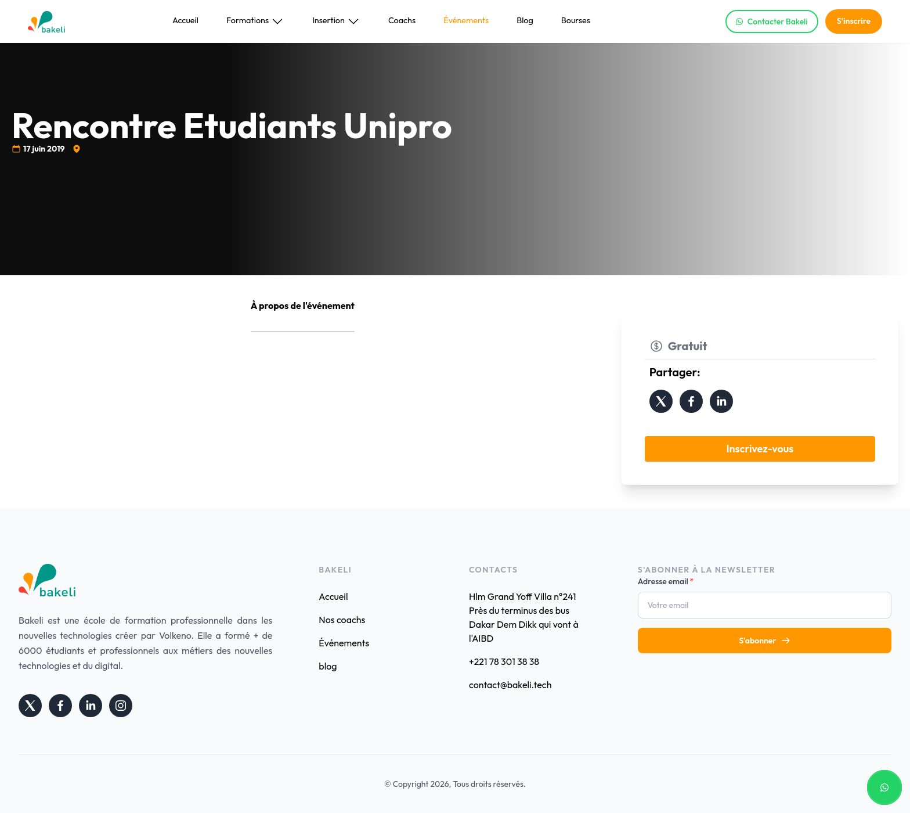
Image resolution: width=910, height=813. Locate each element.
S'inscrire (854, 21)
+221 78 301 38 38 (504, 661)
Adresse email (666, 581)
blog (328, 666)
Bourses (575, 20)
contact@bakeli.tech (510, 684)
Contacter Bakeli (772, 21)
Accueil (185, 20)
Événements (466, 20)
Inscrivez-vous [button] (759, 448)
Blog (525, 20)
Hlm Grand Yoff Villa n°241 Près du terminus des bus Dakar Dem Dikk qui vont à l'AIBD (524, 617)
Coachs (402, 20)
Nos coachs (342, 619)
